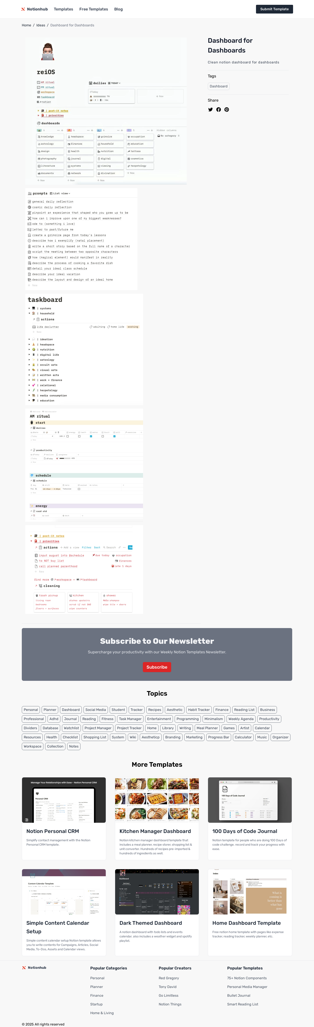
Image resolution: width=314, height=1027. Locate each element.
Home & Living (102, 1013)
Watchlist (71, 728)
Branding (173, 737)
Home (26, 25)
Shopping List (95, 737)
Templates (63, 9)
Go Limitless (168, 995)
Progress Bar (218, 737)
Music (262, 737)
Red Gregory (169, 978)
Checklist (70, 737)
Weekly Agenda (241, 719)
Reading (89, 719)
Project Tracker (129, 728)
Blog (118, 9)
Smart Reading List (242, 1004)
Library (168, 728)
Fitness (107, 719)
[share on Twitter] (210, 109)
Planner (50, 710)
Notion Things (170, 1004)
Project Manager (98, 728)
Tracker (137, 710)
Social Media (95, 710)
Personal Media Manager (247, 987)
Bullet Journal (238, 995)
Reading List (244, 710)
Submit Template (274, 9)
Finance (222, 710)
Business (267, 710)
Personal (31, 710)
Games (229, 728)
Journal (70, 719)
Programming (188, 719)
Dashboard (219, 86)
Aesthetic (175, 710)
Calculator (243, 737)
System (118, 737)
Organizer (280, 737)
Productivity (269, 719)
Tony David (168, 987)
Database (50, 728)
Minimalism (214, 719)
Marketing (194, 737)
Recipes (154, 710)
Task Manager (130, 719)
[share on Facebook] (218, 109)
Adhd (53, 719)
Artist (244, 728)
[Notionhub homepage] (34, 9)
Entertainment (159, 719)
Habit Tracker (199, 710)
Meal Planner (207, 728)
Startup (96, 1004)
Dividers (30, 728)
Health (51, 737)
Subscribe (157, 667)
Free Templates (93, 9)
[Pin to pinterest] (226, 109)
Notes (73, 746)
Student (118, 710)
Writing (185, 728)
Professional (34, 719)
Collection (55, 746)
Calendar (262, 728)
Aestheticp (151, 737)
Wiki (133, 737)
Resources (32, 737)
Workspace (32, 746)
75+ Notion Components (247, 978)
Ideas (40, 25)
